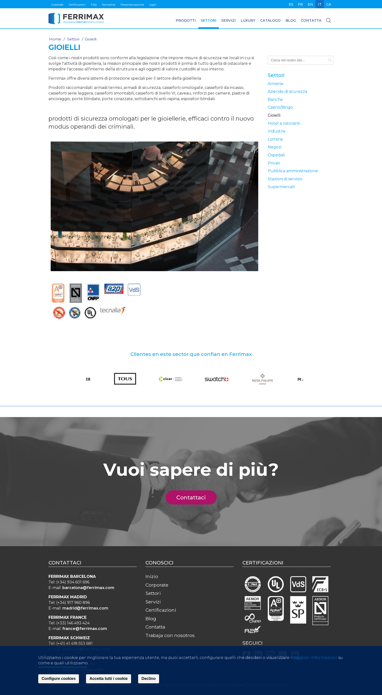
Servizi (228, 20)
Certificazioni (77, 4)
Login (153, 4)
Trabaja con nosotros (170, 635)
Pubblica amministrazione (293, 171)
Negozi (274, 147)
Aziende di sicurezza (287, 91)
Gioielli (274, 115)
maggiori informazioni (313, 658)
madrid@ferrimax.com (85, 608)
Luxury (248, 20)
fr (300, 4)
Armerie (275, 83)
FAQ (93, 4)
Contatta (311, 20)
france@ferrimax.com (84, 628)
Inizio (151, 576)
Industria (276, 131)
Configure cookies (59, 679)
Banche (275, 99)
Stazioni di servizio (285, 179)
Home (55, 39)
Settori (208, 20)
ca (328, 4)
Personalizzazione (132, 4)
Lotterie (275, 139)
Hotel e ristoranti (284, 123)
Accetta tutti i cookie (108, 679)
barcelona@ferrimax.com (88, 587)
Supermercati (281, 186)
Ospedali (276, 155)
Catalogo (270, 20)
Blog (291, 20)
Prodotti (186, 20)
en (310, 4)
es (291, 4)
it (320, 4)
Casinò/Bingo (280, 107)
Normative (108, 4)
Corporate (57, 4)
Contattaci (193, 497)
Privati (274, 163)
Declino (149, 679)
